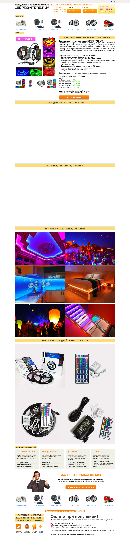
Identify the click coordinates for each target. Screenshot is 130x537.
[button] (46, 56)
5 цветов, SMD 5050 (73, 29)
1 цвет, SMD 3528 (39, 29)
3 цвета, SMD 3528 (56, 29)
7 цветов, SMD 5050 (91, 29)
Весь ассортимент (21, 29)
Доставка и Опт (109, 29)
